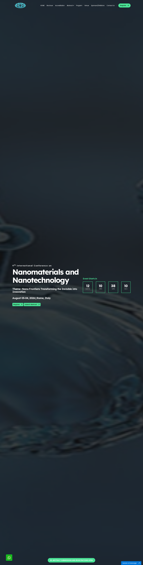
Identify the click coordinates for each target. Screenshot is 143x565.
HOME (42, 5)
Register (18, 304)
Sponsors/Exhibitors (98, 5)
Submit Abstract (32, 304)
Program (79, 5)
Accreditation (60, 5)
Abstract (70, 5)
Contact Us (111, 5)
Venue (86, 5)
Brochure (50, 5)
